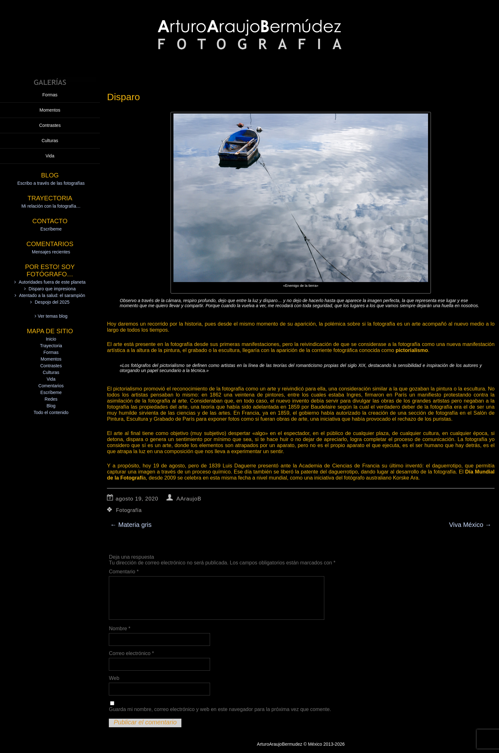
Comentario (123, 571)
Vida (50, 78)
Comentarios (51, 308)
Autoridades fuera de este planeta (52, 204)
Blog (50, 328)
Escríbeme (51, 151)
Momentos (49, 32)
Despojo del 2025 (52, 224)
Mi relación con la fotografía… (51, 128)
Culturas (50, 63)
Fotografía (129, 510)
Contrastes (50, 48)
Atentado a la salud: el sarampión (52, 218)
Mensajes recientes (51, 174)
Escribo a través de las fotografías (51, 105)
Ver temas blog (52, 238)
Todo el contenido (50, 335)
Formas (49, 17)
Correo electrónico (131, 653)
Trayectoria (51, 268)
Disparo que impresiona (52, 211)
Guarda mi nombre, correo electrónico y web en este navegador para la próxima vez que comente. (220, 709)
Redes (51, 321)
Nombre (119, 628)
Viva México (470, 524)
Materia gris (130, 524)
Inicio (51, 261)
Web (114, 678)
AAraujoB (188, 499)
